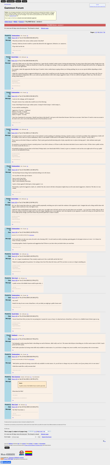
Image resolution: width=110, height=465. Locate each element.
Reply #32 (14, 96)
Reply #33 (14, 133)
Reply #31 (14, 60)
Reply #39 (14, 297)
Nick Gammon (31, 359)
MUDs (15, 21)
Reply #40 (14, 316)
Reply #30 (14, 38)
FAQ (104, 6)
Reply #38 (14, 280)
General (21, 21)
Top (12, 52)
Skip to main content (7, 4)
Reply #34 (14, 170)
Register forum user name (95, 6)
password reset (12, 15)
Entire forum (8, 21)
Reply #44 (14, 407)
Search (18, 1)
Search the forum (46, 437)
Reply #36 (14, 232)
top (104, 441)
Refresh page (44, 28)
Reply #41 (14, 339)
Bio (27, 35)
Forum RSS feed (8, 459)
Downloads (10, 1)
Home (3, 1)
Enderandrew (31, 235)
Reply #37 (14, 256)
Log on (97, 4)
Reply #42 (14, 356)
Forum (24, 1)
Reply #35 (14, 202)
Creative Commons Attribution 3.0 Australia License (33, 445)
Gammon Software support (16, 457)
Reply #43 (14, 379)
